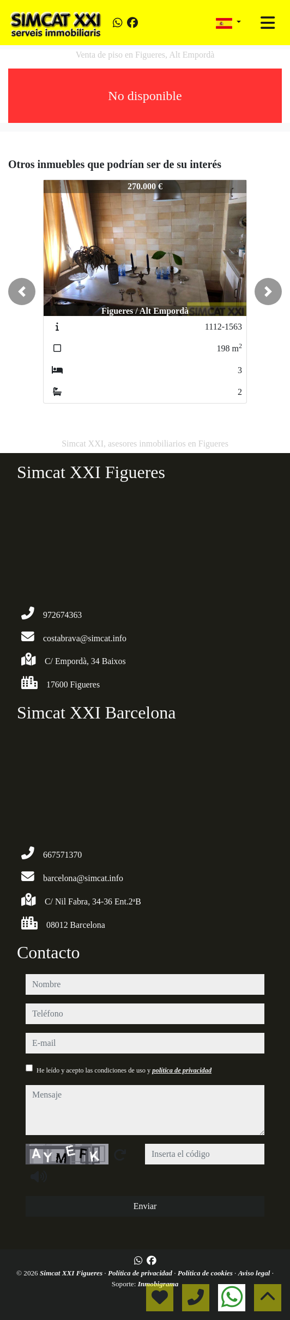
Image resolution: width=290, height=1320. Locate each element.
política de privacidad (182, 1070)
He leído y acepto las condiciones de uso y (124, 1070)
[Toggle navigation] (267, 23)
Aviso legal (255, 1273)
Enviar (145, 1206)
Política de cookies (206, 1273)
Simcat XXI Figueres (72, 1273)
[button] (21, 291)
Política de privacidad (141, 1273)
